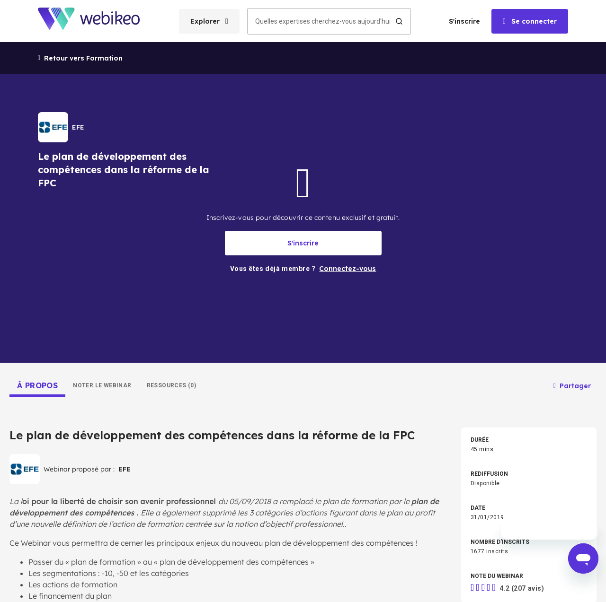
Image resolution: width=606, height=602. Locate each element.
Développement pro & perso (187, 343)
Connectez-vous (28, 474)
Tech (310, 359)
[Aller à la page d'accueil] (97, 21)
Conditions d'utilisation (248, 546)
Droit (310, 374)
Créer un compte (29, 451)
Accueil (12, 406)
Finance (162, 374)
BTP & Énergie (170, 404)
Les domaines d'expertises (46, 429)
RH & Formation (477, 359)
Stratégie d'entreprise (332, 343)
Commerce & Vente (177, 389)
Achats (466, 374)
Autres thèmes (324, 404)
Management (474, 343)
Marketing (165, 359)
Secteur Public (475, 389)
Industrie (316, 389)
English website (391, 546)
